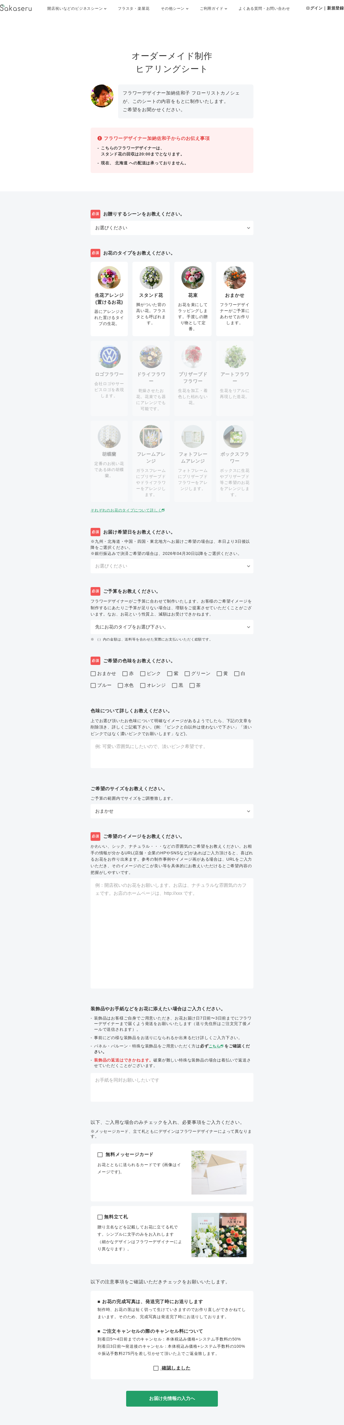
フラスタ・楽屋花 (133, 8)
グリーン (197, 674)
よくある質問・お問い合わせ (264, 8)
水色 (126, 686)
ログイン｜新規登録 (325, 8)
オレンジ (153, 686)
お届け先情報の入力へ (172, 1398)
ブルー (101, 686)
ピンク (150, 674)
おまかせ (103, 674)
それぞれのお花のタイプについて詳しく (131, 510)
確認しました (171, 1368)
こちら (217, 1046)
